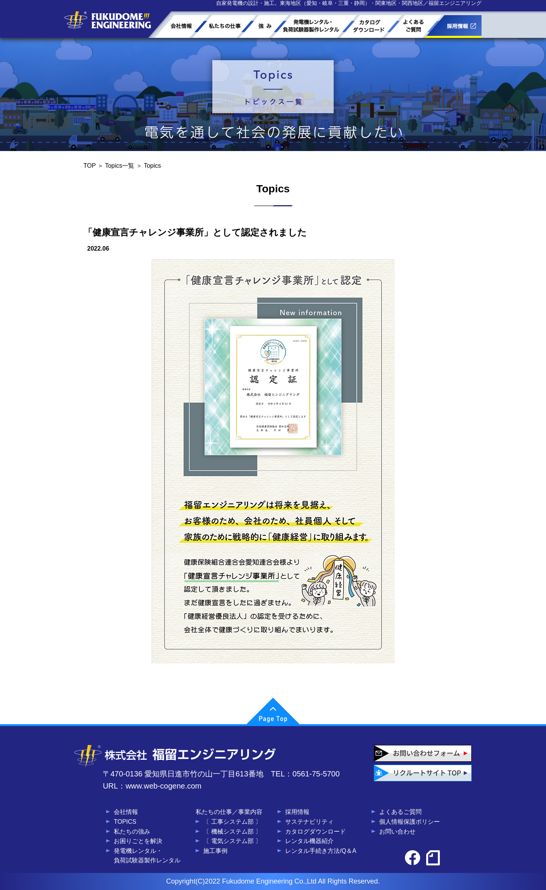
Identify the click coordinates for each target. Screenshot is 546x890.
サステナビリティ (309, 821)
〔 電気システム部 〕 (232, 841)
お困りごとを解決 (138, 841)
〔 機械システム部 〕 (232, 831)
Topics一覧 (119, 165)
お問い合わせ (397, 831)
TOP (89, 165)
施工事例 (215, 851)
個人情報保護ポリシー (409, 821)
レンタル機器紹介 (309, 841)
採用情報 (297, 812)
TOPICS (125, 821)
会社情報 (126, 812)
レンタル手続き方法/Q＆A (320, 851)
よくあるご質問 (400, 812)
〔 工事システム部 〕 (232, 821)
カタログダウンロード (315, 831)
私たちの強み (132, 831)
